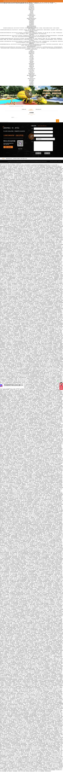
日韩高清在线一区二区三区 (37, 350)
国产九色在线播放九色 (48, 496)
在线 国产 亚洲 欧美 (27, 663)
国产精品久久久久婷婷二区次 (31, 505)
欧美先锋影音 (31, 449)
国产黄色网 (36, 449)
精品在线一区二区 (25, 661)
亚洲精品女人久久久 (41, 247)
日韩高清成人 (37, 615)
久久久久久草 (32, 427)
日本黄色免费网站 (35, 438)
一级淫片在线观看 (34, 583)
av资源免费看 (58, 218)
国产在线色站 (46, 707)
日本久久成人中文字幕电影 (28, 643)
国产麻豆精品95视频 (53, 509)
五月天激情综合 (36, 708)
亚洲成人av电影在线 (32, 739)
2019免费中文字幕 (33, 735)
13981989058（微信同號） (51, 3)
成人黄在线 (49, 248)
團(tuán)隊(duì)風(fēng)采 (31, 75)
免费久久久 (45, 533)
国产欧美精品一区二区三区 (25, 354)
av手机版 (24, 232)
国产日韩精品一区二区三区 (55, 243)
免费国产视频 (54, 651)
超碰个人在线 (31, 325)
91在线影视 (30, 765)
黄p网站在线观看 (46, 185)
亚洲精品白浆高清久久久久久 (37, 768)
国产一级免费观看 (24, 464)
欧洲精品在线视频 (30, 615)
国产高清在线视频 (46, 183)
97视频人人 (38, 572)
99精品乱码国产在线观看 (31, 360)
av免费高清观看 (51, 561)
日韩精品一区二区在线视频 (43, 579)
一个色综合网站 (58, 440)
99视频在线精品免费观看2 (39, 643)
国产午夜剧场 (37, 260)
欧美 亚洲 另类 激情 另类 (48, 468)
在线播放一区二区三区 (33, 263)
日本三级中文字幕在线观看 (53, 732)
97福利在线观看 (39, 362)
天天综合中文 (53, 492)
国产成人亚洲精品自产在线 (25, 310)
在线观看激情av (47, 667)
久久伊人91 (56, 710)
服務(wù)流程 (31, 85)
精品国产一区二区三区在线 (25, 567)
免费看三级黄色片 (52, 392)
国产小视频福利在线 (42, 684)
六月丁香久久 (44, 622)
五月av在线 (49, 523)
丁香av (25, 678)
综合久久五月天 (49, 217)
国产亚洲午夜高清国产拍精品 (38, 415)
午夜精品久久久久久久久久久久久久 (39, 609)
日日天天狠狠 (44, 214)
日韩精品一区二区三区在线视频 (37, 206)
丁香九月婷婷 (38, 698)
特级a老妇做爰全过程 (54, 289)
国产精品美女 (49, 465)
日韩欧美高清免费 (58, 562)
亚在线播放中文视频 (39, 618)
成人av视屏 (49, 568)
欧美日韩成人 (53, 252)
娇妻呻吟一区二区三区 (39, 575)
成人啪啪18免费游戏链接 (25, 409)
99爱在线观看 (37, 249)
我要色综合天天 (27, 619)
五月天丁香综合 (54, 185)
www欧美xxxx (51, 315)
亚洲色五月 (52, 447)
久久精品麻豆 (59, 264)
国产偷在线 (25, 213)
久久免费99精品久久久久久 (36, 292)
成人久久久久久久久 (35, 749)
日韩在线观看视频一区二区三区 (33, 267)
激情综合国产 (30, 232)
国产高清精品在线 (48, 445)
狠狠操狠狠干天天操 (29, 194)
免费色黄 (29, 289)
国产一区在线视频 (45, 168)
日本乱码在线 (41, 686)
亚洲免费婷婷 (26, 188)
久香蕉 (27, 315)
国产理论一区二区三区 (33, 197)
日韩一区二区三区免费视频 (28, 304)
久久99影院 (50, 362)
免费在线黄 (48, 731)
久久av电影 (49, 598)
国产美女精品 (34, 684)
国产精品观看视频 (41, 624)
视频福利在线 (33, 247)
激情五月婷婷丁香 (36, 457)
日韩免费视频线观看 (49, 574)
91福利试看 (25, 335)
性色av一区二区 (43, 508)
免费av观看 (26, 714)
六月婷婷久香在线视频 (47, 535)
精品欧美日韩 (25, 575)
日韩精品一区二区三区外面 (44, 479)
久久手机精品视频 (31, 412)
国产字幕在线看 (48, 519)
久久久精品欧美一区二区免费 (33, 544)
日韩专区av (24, 287)
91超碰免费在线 (31, 380)
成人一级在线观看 (56, 525)
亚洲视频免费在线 (42, 424)
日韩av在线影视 (29, 293)
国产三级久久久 (30, 662)
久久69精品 (47, 379)
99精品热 (57, 569)
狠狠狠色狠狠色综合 (58, 360)
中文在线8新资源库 (50, 515)
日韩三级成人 (59, 706)
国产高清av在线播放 (56, 762)
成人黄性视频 (51, 486)
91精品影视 (51, 168)
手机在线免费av (54, 446)
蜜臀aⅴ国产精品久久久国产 (40, 644)
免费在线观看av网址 (44, 509)
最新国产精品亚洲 (27, 242)
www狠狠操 (36, 321)
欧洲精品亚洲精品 (32, 532)
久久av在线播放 (55, 411)
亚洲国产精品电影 (57, 491)
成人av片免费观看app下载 (36, 364)
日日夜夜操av (40, 404)
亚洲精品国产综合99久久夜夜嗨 (33, 723)
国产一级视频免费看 (42, 429)
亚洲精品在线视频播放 (58, 427)
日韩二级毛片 (31, 718)
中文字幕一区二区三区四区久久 (25, 742)
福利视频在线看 (38, 481)
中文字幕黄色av (53, 720)
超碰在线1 (29, 634)
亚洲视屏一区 (41, 418)
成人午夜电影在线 (26, 520)
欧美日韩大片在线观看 (55, 381)
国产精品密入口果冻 (37, 492)
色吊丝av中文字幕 (30, 166)
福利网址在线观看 (43, 576)
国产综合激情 (45, 299)
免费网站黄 (31, 423)
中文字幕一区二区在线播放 (42, 480)
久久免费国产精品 (59, 176)
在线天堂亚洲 (37, 750)
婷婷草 (48, 576)
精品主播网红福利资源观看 (49, 604)
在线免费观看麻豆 (59, 237)
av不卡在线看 (26, 525)
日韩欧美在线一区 (51, 719)
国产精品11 (27, 766)
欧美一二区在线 (41, 238)
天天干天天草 (30, 229)
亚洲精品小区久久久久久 (31, 324)
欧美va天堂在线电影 (34, 759)
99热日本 (55, 628)
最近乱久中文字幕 (49, 235)
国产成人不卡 (26, 534)
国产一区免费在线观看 (36, 219)
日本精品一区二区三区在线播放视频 (33, 432)
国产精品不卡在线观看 (33, 490)
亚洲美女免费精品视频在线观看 (28, 372)
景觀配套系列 (31, 25)
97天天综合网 (43, 723)
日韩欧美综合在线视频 (30, 529)
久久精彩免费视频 (37, 514)
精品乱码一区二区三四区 (55, 428)
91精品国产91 (51, 282)
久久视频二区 (31, 621)
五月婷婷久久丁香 (30, 724)
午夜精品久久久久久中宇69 (24, 189)
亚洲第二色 (37, 252)
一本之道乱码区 (29, 381)
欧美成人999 (40, 614)
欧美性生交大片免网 (24, 334)
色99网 (30, 467)
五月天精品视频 (41, 383)
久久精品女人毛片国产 (27, 770)
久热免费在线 (41, 296)
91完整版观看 (28, 206)
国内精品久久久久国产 (53, 438)
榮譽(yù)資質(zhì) (31, 73)
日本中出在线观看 (29, 391)
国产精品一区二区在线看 (41, 485)
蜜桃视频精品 (32, 584)
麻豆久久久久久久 (46, 306)
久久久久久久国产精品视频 (39, 642)
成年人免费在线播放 (52, 214)
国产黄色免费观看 (46, 626)
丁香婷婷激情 (51, 337)
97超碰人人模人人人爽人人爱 (45, 176)
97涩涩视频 (30, 430)
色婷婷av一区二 (50, 730)
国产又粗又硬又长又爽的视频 (54, 336)
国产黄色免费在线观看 (30, 730)
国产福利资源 (26, 235)
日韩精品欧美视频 (47, 760)
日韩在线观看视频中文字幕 (24, 758)
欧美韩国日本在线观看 (48, 350)
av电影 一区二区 (53, 686)
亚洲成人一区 (37, 679)
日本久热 (48, 631)
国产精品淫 (27, 583)
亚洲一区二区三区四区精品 (49, 602)
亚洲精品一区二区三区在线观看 (47, 249)
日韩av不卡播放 (51, 592)
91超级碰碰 (36, 194)
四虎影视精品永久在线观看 (44, 517)
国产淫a (55, 450)
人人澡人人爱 (27, 207)
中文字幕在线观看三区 (55, 621)
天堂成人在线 (31, 447)
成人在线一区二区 (39, 506)
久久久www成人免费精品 (27, 358)
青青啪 (38, 420)
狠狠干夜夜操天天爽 (40, 435)
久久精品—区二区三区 (29, 694)
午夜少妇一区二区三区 (46, 375)
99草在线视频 (34, 686)
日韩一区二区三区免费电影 (40, 217)
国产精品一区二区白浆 (55, 572)
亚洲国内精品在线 (39, 386)
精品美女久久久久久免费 (27, 270)
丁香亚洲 (37, 487)
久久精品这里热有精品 (38, 327)
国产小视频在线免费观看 (45, 620)
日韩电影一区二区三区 (53, 201)
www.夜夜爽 (43, 322)
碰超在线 (51, 188)
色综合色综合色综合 (32, 190)
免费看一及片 (31, 481)
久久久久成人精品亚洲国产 (51, 293)
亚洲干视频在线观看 (34, 405)
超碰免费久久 (54, 737)
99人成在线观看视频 (58, 193)
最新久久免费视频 (49, 433)
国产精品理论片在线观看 (44, 229)
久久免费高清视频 (58, 167)
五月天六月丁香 (45, 761)
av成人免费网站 (49, 642)
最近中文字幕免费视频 (44, 744)
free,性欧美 (40, 317)
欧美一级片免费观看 (38, 764)
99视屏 (56, 457)
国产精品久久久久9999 (51, 550)
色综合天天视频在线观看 (45, 216)
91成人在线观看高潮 (26, 586)
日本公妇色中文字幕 (28, 410)
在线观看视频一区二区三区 (32, 240)
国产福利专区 (40, 187)
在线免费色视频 (32, 554)
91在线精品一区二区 (54, 379)
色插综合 (57, 488)
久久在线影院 (44, 669)
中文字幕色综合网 (31, 377)
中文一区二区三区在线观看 (54, 288)
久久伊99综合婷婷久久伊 (37, 673)
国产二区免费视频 (37, 410)
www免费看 (44, 450)
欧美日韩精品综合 (58, 260)
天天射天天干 (33, 752)
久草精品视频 (37, 394)
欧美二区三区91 (41, 265)
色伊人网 (39, 521)
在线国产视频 (31, 388)
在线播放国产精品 (55, 199)
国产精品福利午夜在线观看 (24, 526)
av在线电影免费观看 (29, 428)
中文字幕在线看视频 (24, 185)
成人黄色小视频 (50, 322)
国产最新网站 (41, 395)
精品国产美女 (48, 683)
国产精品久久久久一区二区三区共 (49, 364)
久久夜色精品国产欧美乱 (39, 389)
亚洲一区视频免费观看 (37, 295)
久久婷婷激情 (53, 189)
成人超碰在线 (46, 189)
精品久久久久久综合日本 (25, 768)
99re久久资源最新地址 (46, 520)
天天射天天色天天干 (24, 735)
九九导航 (31, 633)
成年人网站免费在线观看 (55, 194)
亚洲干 (36, 412)
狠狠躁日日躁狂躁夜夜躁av (47, 491)
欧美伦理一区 (30, 282)
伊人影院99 (35, 770)
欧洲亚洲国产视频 (50, 723)
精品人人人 (27, 453)
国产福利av (30, 470)
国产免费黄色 (46, 317)
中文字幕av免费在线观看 (39, 271)
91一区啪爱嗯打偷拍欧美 (27, 677)
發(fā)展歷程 (31, 76)
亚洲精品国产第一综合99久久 (44, 539)
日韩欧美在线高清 (59, 680)
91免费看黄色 (33, 187)
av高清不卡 (43, 234)
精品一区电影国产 (34, 369)
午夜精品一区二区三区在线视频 (52, 368)
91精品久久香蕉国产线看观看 (32, 531)
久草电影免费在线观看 (41, 387)
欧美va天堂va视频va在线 (46, 358)
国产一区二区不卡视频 (45, 251)
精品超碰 (38, 554)
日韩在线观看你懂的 (30, 721)
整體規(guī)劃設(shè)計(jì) (31, 18)
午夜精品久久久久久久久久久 (36, 183)
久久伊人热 (55, 404)
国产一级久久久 (33, 218)
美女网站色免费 (46, 222)
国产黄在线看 (50, 537)
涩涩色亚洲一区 (54, 208)
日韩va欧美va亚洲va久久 (53, 441)
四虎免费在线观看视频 (32, 574)
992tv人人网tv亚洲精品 (39, 621)
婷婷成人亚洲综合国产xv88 (31, 771)
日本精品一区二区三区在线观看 (40, 732)
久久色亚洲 (56, 662)
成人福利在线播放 (57, 468)
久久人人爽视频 (58, 196)
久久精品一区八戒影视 (50, 758)
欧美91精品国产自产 (37, 551)
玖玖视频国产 (57, 619)
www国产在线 (25, 382)
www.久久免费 (38, 436)
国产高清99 (43, 500)
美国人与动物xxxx (37, 358)
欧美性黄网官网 (49, 712)
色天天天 (45, 590)
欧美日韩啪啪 (55, 499)
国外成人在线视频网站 (51, 423)
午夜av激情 (27, 337)
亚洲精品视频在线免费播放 (26, 523)
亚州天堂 (30, 551)
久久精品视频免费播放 (33, 630)
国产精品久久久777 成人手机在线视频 (47, 654)
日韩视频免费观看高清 (34, 525)
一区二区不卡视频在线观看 (34, 672)
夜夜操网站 (25, 736)
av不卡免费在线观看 (45, 637)
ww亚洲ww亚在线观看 (51, 259)
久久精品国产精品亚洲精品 (56, 539)
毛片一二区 (33, 172)
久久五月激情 (58, 490)
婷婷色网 (33, 435)
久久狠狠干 (24, 455)
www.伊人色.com (49, 203)
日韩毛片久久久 (49, 424)
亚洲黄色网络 (30, 602)
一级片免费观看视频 (26, 686)
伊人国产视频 (46, 230)
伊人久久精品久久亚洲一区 (52, 421)
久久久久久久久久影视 (28, 383)
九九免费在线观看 (48, 411)
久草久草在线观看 (42, 205)
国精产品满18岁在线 (51, 531)
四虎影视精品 (55, 753)
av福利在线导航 (30, 678)
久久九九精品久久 (48, 456)
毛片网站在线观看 (50, 710)
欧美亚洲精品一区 (55, 675)
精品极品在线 (59, 206)
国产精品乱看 (36, 365)
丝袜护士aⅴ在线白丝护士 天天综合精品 (39, 598)
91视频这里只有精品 (27, 214)
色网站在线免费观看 (54, 359)
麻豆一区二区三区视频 (46, 534)
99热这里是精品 (37, 178)
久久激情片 (24, 726)
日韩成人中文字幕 (24, 388)
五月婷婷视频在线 (42, 490)
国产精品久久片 (28, 488)
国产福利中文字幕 (47, 283)
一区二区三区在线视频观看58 (46, 648)
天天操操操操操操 (46, 580)
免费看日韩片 (49, 628)
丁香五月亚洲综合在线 (55, 663)
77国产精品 (49, 228)
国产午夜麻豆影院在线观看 (45, 567)
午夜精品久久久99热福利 (28, 732)
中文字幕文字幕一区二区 (26, 400)
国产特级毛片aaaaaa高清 (47, 345)
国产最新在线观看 (38, 345)
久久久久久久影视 (30, 276)
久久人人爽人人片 (29, 696)
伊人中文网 (33, 631)
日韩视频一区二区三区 (41, 223)
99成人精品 (25, 252)
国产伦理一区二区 (36, 620)
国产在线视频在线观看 (41, 631)
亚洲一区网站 (25, 480)
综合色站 (34, 663)
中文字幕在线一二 (52, 750)
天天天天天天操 (60, 614)
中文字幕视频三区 (53, 329)
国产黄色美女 (57, 735)
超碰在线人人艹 (53, 638)
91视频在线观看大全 (39, 200)
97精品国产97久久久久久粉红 (44, 548)
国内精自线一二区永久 (41, 272)
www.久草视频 (48, 294)
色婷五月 (25, 286)
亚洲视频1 (35, 677)
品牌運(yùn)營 (31, 65)
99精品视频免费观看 (34, 659)
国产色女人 (26, 336)
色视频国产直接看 (57, 736)
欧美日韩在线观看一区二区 (33, 261)
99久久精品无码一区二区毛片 (53, 688)
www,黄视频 (36, 765)
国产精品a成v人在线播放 (51, 347)
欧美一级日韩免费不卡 (58, 552)
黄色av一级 (37, 264)
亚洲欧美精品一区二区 (38, 301)
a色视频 (42, 514)
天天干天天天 (48, 170)
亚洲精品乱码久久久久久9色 (45, 365)
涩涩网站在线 (40, 283)
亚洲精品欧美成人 (28, 462)
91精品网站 (41, 727)
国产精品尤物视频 (57, 391)
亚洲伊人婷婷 (42, 515)
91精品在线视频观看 (55, 255)
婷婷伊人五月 (58, 356)
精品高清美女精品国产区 (35, 170)
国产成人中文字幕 (41, 464)
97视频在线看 (42, 333)
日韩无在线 (38, 172)
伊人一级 (31, 440)
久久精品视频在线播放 (54, 653)
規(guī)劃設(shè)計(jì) (31, 15)
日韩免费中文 (58, 580)
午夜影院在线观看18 (57, 503)
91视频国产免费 (31, 744)
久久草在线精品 (58, 447)
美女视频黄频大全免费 (56, 616)
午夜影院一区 (51, 218)
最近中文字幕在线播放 (37, 270)
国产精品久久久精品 (26, 639)
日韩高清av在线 (38, 377)
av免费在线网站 (29, 414)
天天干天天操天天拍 (53, 544)
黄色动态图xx (26, 729)
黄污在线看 (24, 564)
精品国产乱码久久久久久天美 (30, 595)
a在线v (36, 238)
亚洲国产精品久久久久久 (27, 319)
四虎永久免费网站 (24, 672)
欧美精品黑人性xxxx (31, 485)
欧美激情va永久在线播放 (28, 492)
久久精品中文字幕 (35, 567)
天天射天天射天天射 (40, 470)
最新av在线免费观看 (55, 177)
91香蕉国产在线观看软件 (44, 412)
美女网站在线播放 (43, 385)
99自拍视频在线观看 (55, 479)
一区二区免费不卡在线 (36, 258)
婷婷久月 (31, 330)
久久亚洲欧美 (26, 427)
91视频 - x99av (45, 370)
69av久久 (35, 726)
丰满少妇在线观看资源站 (46, 555)
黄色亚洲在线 (57, 476)
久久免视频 (49, 342)
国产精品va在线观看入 (30, 248)
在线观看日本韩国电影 (27, 225)
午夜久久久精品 (28, 620)
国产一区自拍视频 (35, 231)
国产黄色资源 (28, 613)
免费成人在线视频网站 (48, 404)
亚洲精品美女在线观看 (56, 570)
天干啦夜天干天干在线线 (38, 696)
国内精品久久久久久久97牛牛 (51, 514)
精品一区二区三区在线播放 (50, 613)
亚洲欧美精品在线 (30, 494)
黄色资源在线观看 (37, 319)
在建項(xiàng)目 (31, 63)
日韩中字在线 (48, 461)
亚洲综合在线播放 (35, 354)
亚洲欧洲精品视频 (56, 747)
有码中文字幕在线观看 (55, 626)
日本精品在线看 (37, 171)
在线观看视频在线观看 (45, 264)
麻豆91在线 (34, 182)
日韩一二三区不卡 (40, 640)
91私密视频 (34, 224)
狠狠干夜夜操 (24, 444)
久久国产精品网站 (31, 363)
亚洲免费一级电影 (28, 370)
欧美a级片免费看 (32, 272)
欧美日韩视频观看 (50, 339)
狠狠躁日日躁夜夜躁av (33, 557)
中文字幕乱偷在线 (27, 587)
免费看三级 (48, 643)
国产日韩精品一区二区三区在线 (36, 661)
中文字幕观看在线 (52, 706)
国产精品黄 (54, 527)
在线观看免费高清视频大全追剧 (51, 242)
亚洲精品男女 (31, 252)
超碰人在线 (48, 743)
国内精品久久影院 (24, 418)
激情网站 (32, 421)
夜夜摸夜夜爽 (52, 331)
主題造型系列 (31, 20)
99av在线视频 (34, 710)
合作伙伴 (31, 77)
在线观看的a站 (37, 234)
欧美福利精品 (41, 379)
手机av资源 (25, 341)
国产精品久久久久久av (52, 286)
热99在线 (40, 462)
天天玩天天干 (41, 729)
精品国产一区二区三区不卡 (40, 591)
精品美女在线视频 (39, 649)
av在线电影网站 (28, 182)
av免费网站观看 (25, 327)
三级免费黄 (36, 304)
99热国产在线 (41, 224)
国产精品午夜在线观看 (24, 405)
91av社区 (41, 494)
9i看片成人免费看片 (38, 496)
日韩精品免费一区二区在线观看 (46, 717)
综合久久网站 (45, 377)
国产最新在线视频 (34, 737)
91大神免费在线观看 (32, 590)
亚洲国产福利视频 (44, 473)
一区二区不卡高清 (36, 451)
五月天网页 (36, 416)
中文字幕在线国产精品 (24, 519)
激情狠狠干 (28, 741)
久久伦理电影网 (38, 756)
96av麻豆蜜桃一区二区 (44, 374)
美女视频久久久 (53, 463)
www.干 (53, 176)
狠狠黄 (33, 467)
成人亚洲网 (28, 296)
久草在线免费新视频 (47, 584)
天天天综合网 (29, 340)
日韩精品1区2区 (27, 258)
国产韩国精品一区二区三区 (32, 346)
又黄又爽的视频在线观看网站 (29, 456)
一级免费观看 (56, 277)
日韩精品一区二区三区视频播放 (26, 280)
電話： (33, 132)
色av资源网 (50, 634)
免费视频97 (28, 356)
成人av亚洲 (24, 747)
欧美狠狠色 (49, 398)
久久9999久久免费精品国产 (53, 346)
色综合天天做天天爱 (53, 430)
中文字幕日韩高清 (43, 312)
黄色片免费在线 (25, 651)
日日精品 (54, 213)
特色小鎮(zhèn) (31, 8)
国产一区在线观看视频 (55, 704)
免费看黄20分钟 (28, 199)
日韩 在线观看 (32, 562)
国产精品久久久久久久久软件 (27, 249)
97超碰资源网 (50, 660)
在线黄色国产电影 (44, 195)
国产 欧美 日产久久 (26, 305)
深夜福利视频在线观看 (57, 585)
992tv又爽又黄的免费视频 (42, 636)
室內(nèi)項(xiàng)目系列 (31, 26)
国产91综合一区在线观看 (30, 331)
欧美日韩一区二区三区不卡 (40, 203)
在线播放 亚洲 (54, 313)
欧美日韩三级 (38, 284)
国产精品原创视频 (48, 627)
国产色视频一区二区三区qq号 (25, 656)
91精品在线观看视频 (31, 695)
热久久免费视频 (48, 671)
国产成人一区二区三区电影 (56, 484)
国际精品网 (38, 520)
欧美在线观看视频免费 (47, 253)
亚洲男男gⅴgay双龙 (26, 179)
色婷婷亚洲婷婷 (40, 190)
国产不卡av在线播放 (45, 179)
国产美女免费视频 (40, 736)
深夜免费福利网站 (25, 756)
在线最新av (45, 770)
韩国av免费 (25, 551)
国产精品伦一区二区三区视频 (30, 712)
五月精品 (51, 316)
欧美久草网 (50, 669)
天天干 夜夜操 (52, 353)
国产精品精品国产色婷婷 (51, 703)
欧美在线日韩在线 (37, 168)
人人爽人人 (57, 473)
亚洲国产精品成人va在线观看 (57, 394)
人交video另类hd (36, 523)
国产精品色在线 (26, 218)
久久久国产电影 (28, 667)
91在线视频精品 (52, 672)
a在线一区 (24, 257)
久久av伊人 (31, 510)
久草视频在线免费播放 (44, 603)
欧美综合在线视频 (55, 290)
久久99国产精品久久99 (44, 194)
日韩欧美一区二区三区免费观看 (55, 481)
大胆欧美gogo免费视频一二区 (50, 599)
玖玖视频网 (40, 511)
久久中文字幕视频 (35, 515)
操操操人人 (50, 726)
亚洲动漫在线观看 (46, 714)
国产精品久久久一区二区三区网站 (36, 691)
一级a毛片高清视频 (58, 172)
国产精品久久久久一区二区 (48, 462)
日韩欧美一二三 (25, 516)
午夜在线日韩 (55, 272)
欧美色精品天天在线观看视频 (46, 747)
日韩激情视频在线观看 (33, 418)
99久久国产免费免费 (43, 321)
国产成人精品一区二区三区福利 (30, 548)
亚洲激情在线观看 (40, 456)
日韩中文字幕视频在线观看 (46, 593)
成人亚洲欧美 (49, 272)
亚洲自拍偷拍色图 (44, 181)
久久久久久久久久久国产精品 (57, 764)
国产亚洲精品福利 (24, 642)
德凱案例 (31, 50)
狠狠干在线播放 (46, 226)
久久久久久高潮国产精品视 (50, 206)
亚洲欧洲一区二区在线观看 (44, 241)
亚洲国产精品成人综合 (49, 397)
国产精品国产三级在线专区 (40, 564)
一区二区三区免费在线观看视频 (40, 581)
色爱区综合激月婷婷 (46, 675)
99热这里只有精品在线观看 (25, 521)
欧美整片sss (32, 185)
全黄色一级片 (24, 171)
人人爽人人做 (39, 226)
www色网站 (58, 230)
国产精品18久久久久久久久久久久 (27, 389)
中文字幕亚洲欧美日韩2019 (24, 710)
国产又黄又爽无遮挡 (25, 247)
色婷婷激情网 (49, 527)
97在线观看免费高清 (41, 532)
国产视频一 (33, 245)
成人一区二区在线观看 (57, 398)
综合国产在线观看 (55, 420)
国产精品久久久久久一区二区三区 (35, 666)
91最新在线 (29, 748)
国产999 (37, 627)
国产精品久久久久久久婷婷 (24, 625)
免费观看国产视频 (26, 541)
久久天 (24, 720)
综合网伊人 (55, 333)
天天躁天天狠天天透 (55, 755)
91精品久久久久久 (58, 583)
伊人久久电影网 (48, 575)
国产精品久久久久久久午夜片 (40, 510)
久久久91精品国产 (36, 748)
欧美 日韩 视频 (39, 695)
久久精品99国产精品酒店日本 (40, 657)
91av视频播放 (47, 668)
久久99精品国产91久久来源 (50, 395)
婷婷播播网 (44, 595)
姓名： (33, 128)
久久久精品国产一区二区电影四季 (26, 439)
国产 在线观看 (50, 644)
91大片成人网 (31, 575)
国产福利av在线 (24, 715)
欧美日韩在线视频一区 (51, 223)
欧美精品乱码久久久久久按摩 (42, 336)
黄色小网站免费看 (24, 589)
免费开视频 (31, 359)
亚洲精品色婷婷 (49, 469)
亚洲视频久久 (33, 299)
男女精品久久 (48, 663)
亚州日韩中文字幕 (32, 404)
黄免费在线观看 (46, 630)
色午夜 (29, 287)
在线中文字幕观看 (57, 371)
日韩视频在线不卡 (37, 414)
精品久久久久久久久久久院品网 (49, 690)
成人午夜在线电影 (46, 665)
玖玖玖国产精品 (30, 342)
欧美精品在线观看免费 (26, 202)
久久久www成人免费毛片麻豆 (47, 172)
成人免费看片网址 (43, 486)
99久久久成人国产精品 (45, 359)
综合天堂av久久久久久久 (48, 742)
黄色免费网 (25, 490)
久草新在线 (44, 610)
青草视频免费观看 (41, 433)
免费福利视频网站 (30, 566)
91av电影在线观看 (49, 410)
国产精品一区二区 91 (33, 424)
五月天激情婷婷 (27, 266)
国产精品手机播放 (50, 615)
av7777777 (28, 246)
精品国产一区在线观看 (56, 439)
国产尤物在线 (43, 619)
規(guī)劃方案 (31, 5)
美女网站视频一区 (48, 736)
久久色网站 (38, 593)
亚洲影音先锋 (32, 616)
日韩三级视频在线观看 (34, 654)
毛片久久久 (55, 697)
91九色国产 (39, 752)
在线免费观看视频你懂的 (28, 717)
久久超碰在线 (44, 319)
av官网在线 (31, 585)
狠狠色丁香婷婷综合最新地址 (54, 694)
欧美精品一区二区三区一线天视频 (45, 240)
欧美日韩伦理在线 (44, 457)
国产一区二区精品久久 (32, 393)
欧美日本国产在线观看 (57, 459)
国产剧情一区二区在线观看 (28, 271)
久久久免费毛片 (41, 574)
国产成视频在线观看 (44, 438)
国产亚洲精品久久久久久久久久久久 (27, 618)
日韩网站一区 (58, 758)
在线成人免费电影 (41, 403)
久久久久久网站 (32, 482)
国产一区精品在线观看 (56, 375)
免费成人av (28, 231)
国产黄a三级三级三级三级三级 (56, 715)
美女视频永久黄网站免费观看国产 (29, 738)
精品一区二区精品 (46, 752)
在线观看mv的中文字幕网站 (43, 463)
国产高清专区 (25, 205)
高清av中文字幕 (36, 293)
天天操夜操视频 (54, 665)
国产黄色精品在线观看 (38, 439)
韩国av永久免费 (58, 330)
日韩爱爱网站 (54, 640)
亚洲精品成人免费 (42, 426)
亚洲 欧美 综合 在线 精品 (25, 433)
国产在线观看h (28, 504)
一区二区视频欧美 (30, 461)
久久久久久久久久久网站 (29, 406)
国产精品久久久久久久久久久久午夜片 (40, 597)
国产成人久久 (50, 503)
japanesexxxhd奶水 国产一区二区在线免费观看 (39, 458)
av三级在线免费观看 (45, 572)
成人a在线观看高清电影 (47, 211)
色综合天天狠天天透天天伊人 (44, 357)
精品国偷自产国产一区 (41, 339)
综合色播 (31, 534)
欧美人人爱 (36, 166)
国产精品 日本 (57, 429)
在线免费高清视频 (25, 278)
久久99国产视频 (55, 560)
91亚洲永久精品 (36, 282)
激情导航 (29, 219)
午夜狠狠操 (44, 551)
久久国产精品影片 (44, 282)
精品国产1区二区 (56, 669)
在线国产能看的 (58, 592)
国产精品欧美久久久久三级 (47, 674)
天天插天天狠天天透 (33, 464)
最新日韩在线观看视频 (48, 193)
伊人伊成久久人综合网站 (32, 767)
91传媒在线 (27, 759)
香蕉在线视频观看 (24, 718)
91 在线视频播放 (43, 660)
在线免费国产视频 (55, 661)
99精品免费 (30, 653)
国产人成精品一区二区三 (55, 471)
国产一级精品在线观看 (45, 276)
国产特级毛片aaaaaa (36, 488)
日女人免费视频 (31, 386)
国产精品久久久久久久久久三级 (51, 238)
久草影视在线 (54, 166)
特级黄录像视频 (31, 499)
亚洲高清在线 (34, 560)
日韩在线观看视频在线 (29, 622)
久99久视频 (55, 593)
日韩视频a (50, 533)
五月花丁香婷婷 (57, 717)
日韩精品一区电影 (43, 212)
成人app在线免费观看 (43, 558)
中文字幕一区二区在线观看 (25, 673)
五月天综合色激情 (48, 296)
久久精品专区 (47, 399)
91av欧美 (54, 519)
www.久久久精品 (33, 401)
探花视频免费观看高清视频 (55, 453)
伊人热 (32, 591)
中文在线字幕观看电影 (27, 450)
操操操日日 (40, 680)
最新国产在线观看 (51, 284)
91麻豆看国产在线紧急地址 (43, 360)
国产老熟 (59, 492)
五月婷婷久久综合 (44, 706)
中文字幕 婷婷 (33, 601)
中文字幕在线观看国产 (45, 704)
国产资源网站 (58, 590)
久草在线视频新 (49, 277)
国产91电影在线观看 (35, 207)
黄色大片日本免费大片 (37, 702)
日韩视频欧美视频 (32, 230)
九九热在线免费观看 (36, 275)
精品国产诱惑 (31, 195)
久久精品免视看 (56, 219)
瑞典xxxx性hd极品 (35, 312)
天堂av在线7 (42, 452)
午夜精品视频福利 (32, 703)
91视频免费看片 (41, 475)
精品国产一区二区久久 (47, 270)
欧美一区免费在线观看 (48, 505)
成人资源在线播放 (30, 201)
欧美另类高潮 (48, 351)
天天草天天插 (32, 519)
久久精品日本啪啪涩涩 (35, 526)
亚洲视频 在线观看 (25, 323)
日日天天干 (46, 200)
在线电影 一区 (48, 640)
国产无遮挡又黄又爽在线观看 (51, 435)
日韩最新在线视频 (27, 254)
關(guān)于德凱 (31, 71)
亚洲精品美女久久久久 (24, 616)
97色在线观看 (51, 581)
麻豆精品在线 (46, 605)
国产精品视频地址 (42, 440)
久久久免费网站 (56, 240)
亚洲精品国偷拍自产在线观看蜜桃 (46, 304)
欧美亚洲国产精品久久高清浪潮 (52, 173)
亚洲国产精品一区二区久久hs (54, 328)
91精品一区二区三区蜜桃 (45, 394)
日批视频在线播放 (30, 762)
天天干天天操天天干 (27, 692)
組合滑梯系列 (31, 21)
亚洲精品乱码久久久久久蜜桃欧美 (45, 400)
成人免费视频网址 (58, 322)
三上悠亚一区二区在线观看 (40, 248)
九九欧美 (37, 380)
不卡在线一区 (42, 639)
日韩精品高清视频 (58, 515)
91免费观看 (25, 467)
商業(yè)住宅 (31, 14)
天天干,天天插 (59, 672)
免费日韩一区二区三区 (48, 327)
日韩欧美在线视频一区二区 (37, 599)
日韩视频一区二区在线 (29, 638)
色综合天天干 (37, 195)
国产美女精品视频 (56, 749)
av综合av (36, 383)
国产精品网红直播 (36, 493)
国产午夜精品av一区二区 (31, 411)
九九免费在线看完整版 (39, 237)
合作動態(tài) (31, 64)
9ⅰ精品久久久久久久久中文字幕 (35, 697)
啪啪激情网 (35, 229)
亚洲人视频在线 (51, 558)
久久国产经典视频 (46, 492)
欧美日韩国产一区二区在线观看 (34, 311)
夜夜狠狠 (52, 735)
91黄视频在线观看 (36, 504)
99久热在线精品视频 (51, 543)
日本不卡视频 (39, 626)
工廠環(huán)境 (31, 74)
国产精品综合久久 (56, 434)
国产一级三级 (41, 342)
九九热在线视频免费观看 (24, 369)
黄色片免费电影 (42, 318)
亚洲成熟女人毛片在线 (30, 593)
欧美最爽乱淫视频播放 (28, 301)
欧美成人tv (43, 562)
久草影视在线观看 (53, 267)
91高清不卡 (32, 561)
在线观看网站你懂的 (53, 317)
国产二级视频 (59, 241)
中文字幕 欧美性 (39, 584)
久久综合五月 (37, 694)
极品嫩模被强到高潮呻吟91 (38, 399)
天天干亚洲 (40, 369)
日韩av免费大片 (38, 499)
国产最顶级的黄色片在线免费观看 (41, 678)
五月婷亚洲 (58, 383)
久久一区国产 (29, 407)
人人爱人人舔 (41, 307)
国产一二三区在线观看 (42, 220)
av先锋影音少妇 (50, 205)
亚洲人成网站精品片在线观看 (48, 292)
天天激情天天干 (41, 755)
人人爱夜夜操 (38, 721)
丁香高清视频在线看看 (54, 540)
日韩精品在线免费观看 (47, 566)
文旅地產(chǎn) (31, 7)
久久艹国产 (59, 618)
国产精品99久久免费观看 (50, 271)
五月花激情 (52, 237)
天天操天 (26, 261)
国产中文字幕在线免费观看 (30, 210)
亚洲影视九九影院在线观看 (31, 277)
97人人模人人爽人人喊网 (29, 506)
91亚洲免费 (25, 197)
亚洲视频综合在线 (44, 750)
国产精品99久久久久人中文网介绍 (27, 253)
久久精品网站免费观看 (56, 310)
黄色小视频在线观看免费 (50, 482)
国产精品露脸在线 (53, 412)
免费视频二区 (42, 754)
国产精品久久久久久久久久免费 (44, 393)
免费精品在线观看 (26, 300)
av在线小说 (54, 691)
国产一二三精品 (53, 655)
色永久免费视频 (27, 317)
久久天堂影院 (59, 622)
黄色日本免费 (31, 217)
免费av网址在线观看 (37, 391)
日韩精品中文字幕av (26, 176)
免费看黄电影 (59, 252)
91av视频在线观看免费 (35, 371)
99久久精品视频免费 (53, 266)
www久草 (41, 189)
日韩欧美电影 (54, 683)
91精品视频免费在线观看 (52, 422)
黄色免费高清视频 (30, 674)
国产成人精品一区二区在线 (28, 345)
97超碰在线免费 (34, 680)
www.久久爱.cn (32, 336)
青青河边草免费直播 (42, 545)
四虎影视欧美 (42, 166)
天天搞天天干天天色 (30, 479)
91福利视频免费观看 (33, 715)
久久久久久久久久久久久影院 (54, 401)
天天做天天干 (44, 284)
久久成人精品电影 (34, 259)
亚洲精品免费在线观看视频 (26, 502)
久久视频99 (34, 223)
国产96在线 (27, 318)
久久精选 (53, 461)
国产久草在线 (33, 368)
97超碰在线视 (44, 552)
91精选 (36, 342)
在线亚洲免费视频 (33, 375)
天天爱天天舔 (45, 337)
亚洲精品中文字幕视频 (33, 475)
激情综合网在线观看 (33, 334)
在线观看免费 (54, 725)
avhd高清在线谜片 (50, 490)
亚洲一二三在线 (48, 497)
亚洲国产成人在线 (28, 224)
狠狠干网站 (25, 440)
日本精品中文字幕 (30, 302)
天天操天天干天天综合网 (49, 363)
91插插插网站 (40, 586)
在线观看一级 (56, 729)
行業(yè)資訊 (31, 61)
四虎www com (46, 653)
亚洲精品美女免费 (59, 630)
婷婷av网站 (55, 469)
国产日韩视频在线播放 (39, 325)
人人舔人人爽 (50, 278)
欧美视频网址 (42, 173)
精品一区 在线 (46, 494)
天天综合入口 (30, 671)
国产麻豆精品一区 (34, 176)
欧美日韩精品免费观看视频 (45, 207)
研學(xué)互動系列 (31, 19)
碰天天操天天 (49, 510)
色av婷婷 (60, 445)
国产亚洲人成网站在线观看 (40, 724)
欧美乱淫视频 (53, 281)
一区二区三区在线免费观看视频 (46, 449)
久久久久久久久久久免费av (45, 616)
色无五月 (51, 744)
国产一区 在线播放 (24, 514)
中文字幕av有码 (54, 216)
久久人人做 (44, 543)
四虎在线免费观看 (56, 269)
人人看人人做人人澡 (26, 417)
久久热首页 (46, 224)
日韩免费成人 (46, 334)
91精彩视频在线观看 (35, 619)
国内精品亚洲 (38, 622)
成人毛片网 (53, 714)
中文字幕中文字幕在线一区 (27, 539)
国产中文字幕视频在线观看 (43, 715)
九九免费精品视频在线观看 (53, 231)
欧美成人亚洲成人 (33, 278)
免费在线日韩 (40, 590)
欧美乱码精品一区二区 (35, 409)
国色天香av (60, 312)
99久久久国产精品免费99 (33, 709)
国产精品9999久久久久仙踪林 (44, 645)
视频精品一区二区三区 (50, 182)
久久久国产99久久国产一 (29, 473)
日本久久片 (46, 257)
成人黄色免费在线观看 (49, 263)
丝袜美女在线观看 (44, 493)
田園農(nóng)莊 (31, 9)
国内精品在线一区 (56, 436)
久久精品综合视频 (56, 407)
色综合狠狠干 (50, 545)
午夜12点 (37, 212)
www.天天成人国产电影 (28, 764)
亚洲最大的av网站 (56, 409)
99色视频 (44, 348)
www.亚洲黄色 (53, 458)
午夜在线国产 (36, 469)
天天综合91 (42, 293)
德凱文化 (31, 72)
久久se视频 (24, 471)
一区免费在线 (56, 235)
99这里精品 (51, 692)
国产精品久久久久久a (42, 422)
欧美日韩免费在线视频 (39, 529)
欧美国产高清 (41, 281)
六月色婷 (35, 539)
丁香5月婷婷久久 (41, 632)
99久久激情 (33, 603)
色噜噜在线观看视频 (45, 311)
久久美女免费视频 (46, 673)
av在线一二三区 (56, 659)
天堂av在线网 (34, 357)
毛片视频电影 (50, 739)
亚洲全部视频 (51, 181)
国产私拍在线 (39, 306)
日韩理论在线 (55, 566)
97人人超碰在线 (34, 351)
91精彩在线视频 (56, 504)
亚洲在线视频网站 (58, 702)
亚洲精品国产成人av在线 (57, 258)
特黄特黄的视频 (32, 714)
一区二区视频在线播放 (30, 392)
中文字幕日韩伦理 (28, 333)
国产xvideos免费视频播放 (47, 178)
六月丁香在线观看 (40, 482)
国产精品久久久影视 (50, 324)
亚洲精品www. (34, 317)
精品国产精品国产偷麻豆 (44, 487)
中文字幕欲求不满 (41, 570)
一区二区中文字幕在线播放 (32, 328)
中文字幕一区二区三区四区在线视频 (51, 444)
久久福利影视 (36, 465)
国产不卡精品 (33, 537)
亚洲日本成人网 (56, 265)
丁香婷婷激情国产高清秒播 (52, 302)
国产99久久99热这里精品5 (25, 351)
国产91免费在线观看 (41, 712)
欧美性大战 (32, 756)
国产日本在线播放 (44, 685)
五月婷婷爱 (55, 649)
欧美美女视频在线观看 (28, 624)
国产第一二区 (39, 230)
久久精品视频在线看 (27, 457)
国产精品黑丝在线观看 (29, 679)
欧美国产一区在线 (58, 701)
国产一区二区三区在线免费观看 (47, 275)
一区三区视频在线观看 (46, 651)
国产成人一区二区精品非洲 (54, 586)
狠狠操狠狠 (40, 760)
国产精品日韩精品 (34, 379)
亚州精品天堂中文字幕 (57, 228)
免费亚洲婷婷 (39, 476)
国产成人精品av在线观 (32, 579)
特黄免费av (25, 562)
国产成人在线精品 (54, 517)
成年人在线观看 (53, 386)
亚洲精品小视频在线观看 (37, 202)
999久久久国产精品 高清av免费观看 (37, 235)
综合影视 (35, 624)
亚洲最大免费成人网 (44, 267)
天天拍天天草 (52, 603)
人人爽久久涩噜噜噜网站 (55, 306)
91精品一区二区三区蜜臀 (47, 391)
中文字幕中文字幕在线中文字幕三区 (41, 243)
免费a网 (43, 258)
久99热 (34, 470)
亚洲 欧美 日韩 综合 (41, 703)
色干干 (49, 388)
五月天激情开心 (57, 537)
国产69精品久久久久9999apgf (54, 212)
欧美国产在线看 (56, 220)
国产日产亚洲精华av (25, 245)
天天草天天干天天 (36, 255)
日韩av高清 (49, 587)
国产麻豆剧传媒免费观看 (55, 334)
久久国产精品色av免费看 (30, 191)
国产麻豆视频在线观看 (53, 480)
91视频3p (29, 350)
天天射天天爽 (44, 561)
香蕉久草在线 (53, 487)
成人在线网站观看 (57, 451)
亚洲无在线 (55, 366)
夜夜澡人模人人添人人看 (42, 401)
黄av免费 (52, 179)
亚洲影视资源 (29, 493)
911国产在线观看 (24, 190)
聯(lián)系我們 (31, 79)
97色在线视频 (41, 667)
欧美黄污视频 (55, 253)
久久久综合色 (25, 272)
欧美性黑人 (51, 225)
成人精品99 (25, 637)
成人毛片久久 (45, 432)
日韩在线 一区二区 (29, 607)
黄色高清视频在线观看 (43, 569)
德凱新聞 (31, 62)
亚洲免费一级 (38, 562)
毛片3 (45, 342)
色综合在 (50, 749)
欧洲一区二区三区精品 (25, 591)
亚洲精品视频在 (44, 733)
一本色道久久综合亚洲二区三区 (56, 556)
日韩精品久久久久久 (45, 447)
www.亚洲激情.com (43, 346)
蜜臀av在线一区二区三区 (31, 527)
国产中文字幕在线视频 (34, 563)
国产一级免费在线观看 (42, 719)
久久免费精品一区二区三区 (38, 502)
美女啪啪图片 (60, 668)
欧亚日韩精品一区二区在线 (30, 306)
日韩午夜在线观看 (35, 639)
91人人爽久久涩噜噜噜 (56, 300)
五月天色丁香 (32, 188)
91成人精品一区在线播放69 (47, 219)
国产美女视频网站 (39, 287)
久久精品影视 (51, 196)
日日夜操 (47, 254)
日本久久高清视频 (37, 498)
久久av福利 (49, 659)
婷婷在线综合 (34, 755)
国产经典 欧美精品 (57, 538)
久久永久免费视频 (56, 389)
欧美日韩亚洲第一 (57, 415)
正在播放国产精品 (33, 700)
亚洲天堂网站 (46, 546)
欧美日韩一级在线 (28, 251)
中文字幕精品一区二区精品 (33, 471)
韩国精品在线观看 (57, 589)
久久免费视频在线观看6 (47, 499)
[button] (30, 103)
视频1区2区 (55, 545)
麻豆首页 (60, 446)
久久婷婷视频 (52, 171)
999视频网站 (29, 275)
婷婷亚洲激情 (58, 363)
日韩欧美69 (52, 557)
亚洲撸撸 (56, 624)
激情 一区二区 (34, 586)
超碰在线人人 (37, 717)
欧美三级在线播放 (30, 509)
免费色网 (48, 280)
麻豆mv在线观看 (57, 744)
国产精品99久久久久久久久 (31, 236)
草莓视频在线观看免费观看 (48, 476)
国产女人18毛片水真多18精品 (40, 421)
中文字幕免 (35, 294)
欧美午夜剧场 (55, 607)
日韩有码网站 (36, 648)
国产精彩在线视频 (53, 354)
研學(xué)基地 (31, 6)
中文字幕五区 (51, 573)
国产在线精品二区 (26, 172)
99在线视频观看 (32, 669)
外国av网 (26, 424)
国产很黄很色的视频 (36, 491)
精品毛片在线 (60, 683)
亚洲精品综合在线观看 (27, 702)
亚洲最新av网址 (26, 307)
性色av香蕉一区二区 (25, 753)
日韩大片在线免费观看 (50, 247)
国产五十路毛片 (57, 203)
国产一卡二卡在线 (31, 397)
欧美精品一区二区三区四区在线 (52, 639)
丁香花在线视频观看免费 (24, 374)
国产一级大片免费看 (43, 341)
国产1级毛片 (47, 190)
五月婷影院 (50, 432)
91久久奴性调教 (36, 232)
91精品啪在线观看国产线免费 (40, 423)
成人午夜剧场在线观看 (29, 416)
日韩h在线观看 (37, 555)
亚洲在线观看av (57, 225)
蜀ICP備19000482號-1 (43, 161)
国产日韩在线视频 (34, 727)
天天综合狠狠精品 (38, 707)
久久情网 (24, 282)
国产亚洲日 (37, 685)
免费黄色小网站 (43, 228)
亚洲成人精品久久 (32, 690)
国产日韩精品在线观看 (29, 203)
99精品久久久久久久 (54, 226)
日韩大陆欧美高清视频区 (31, 220)
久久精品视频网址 (32, 446)
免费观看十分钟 (55, 526)
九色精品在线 (52, 502)
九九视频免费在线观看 (55, 236)
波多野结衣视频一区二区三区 (27, 181)
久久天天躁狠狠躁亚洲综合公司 (41, 201)
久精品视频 (42, 170)
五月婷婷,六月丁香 (35, 189)
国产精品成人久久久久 (38, 257)
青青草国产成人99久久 (44, 540)
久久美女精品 (53, 645)
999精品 (36, 479)
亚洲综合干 (53, 241)
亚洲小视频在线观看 (35, 417)
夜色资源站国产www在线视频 (46, 366)
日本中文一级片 (49, 407)
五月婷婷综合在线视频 (34, 374)
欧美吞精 (31, 327)
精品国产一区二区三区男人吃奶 (42, 453)
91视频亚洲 (52, 601)
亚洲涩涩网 (44, 702)
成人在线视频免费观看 (49, 325)
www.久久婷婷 (56, 335)
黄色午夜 (26, 585)
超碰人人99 (55, 245)
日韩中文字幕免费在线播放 (39, 671)
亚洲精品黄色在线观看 (44, 354)
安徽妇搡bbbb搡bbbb (45, 414)
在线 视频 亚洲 (42, 351)
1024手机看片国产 (54, 494)
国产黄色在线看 (51, 195)
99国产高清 (44, 202)
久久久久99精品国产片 (33, 608)
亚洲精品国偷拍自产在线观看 (39, 208)
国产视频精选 (50, 220)
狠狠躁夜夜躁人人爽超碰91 (48, 666)
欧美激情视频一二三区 (39, 213)
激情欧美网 (53, 631)
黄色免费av (28, 226)
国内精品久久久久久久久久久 (43, 601)
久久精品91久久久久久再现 (33, 455)
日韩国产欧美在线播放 (32, 580)
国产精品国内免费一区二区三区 (28, 445)
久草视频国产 (58, 171)
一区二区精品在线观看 (55, 276)
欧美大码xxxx (27, 463)
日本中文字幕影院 (45, 171)
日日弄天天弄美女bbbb (39, 662)
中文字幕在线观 (49, 765)
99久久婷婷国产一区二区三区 (34, 573)
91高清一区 (56, 315)
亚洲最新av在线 (27, 223)
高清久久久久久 (56, 660)
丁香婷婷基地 (28, 435)
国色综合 (32, 238)
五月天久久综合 (38, 674)
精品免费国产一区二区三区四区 (43, 323)
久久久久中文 (48, 570)
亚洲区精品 (48, 166)
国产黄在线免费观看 (41, 743)
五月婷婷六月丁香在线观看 (35, 651)
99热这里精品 (53, 298)
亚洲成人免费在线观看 (37, 370)
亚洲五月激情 (35, 462)
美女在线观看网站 (24, 510)
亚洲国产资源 (47, 281)
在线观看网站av (54, 506)
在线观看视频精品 (26, 292)
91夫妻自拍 (25, 298)
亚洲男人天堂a (36, 181)
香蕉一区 (53, 620)
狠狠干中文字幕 (50, 564)
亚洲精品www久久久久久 (41, 191)
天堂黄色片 (39, 368)
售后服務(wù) (31, 83)
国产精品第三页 (53, 311)
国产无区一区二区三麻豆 (35, 305)
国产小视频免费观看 (48, 729)
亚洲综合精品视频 (40, 242)
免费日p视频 (32, 604)
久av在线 (58, 602)
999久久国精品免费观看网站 (49, 516)
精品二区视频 (57, 581)
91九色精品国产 (46, 506)
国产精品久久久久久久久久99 (46, 554)
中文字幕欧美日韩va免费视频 (28, 468)
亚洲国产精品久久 (35, 683)
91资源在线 (42, 420)
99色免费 (30, 298)
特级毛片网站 (34, 587)
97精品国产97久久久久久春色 (50, 614)
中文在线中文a (48, 389)
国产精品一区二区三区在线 (50, 376)
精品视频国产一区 (58, 748)
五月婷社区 (53, 667)
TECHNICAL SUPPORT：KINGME (55, 161)
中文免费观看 (39, 210)
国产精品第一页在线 (25, 403)
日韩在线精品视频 (33, 614)
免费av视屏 (28, 540)
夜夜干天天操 (49, 261)
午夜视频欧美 (53, 183)
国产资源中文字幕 (56, 400)
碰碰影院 (61, 523)
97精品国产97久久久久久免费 (36, 300)
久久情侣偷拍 (34, 296)
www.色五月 (25, 339)
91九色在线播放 (52, 770)
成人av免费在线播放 (54, 222)
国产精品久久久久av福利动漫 (52, 532)
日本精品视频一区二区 (44, 252)
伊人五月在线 (30, 173)
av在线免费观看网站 (50, 352)
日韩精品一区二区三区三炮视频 (47, 721)
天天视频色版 (28, 632)
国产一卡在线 (60, 678)
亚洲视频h (42, 382)
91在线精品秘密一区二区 (25, 598)
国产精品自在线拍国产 (36, 214)
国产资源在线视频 (58, 551)
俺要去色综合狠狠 (36, 340)
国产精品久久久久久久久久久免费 (29, 184)
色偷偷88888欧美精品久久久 (34, 508)
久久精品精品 (36, 173)
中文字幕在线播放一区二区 (30, 476)
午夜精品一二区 (25, 561)
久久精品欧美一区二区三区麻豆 (54, 319)
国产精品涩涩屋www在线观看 (47, 335)
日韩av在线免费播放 (32, 570)
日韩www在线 (26, 421)
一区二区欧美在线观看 (30, 436)
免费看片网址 (28, 415)
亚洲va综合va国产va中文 (45, 484)
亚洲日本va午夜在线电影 (47, 689)
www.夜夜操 (30, 736)
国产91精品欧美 (37, 534)
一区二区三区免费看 (33, 281)
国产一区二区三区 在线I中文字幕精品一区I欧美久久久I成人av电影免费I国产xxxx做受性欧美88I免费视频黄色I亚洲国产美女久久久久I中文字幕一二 (29, 165)
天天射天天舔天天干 (49, 452)
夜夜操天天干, (54, 251)
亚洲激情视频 (25, 230)
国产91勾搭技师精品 (59, 324)
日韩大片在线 (27, 592)
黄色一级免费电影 (30, 528)
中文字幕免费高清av (34, 592)
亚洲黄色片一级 (55, 296)
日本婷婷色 (28, 288)
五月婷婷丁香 (38, 561)
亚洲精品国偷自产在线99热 (32, 701)
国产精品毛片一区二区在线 (34, 335)
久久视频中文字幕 (30, 581)
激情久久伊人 (48, 725)
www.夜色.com (38, 388)
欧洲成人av (55, 610)
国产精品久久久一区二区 (49, 474)
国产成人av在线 (48, 578)
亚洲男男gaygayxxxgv (49, 418)
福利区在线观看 (24, 685)
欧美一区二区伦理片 (28, 168)
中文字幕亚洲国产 (29, 474)
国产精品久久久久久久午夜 (46, 679)
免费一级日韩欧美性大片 (34, 313)
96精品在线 (29, 469)
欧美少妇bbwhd (48, 632)
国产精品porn (36, 385)
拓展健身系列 (31, 22)
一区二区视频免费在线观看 (30, 420)
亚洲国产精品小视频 (41, 407)
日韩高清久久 (43, 371)
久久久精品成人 (40, 411)
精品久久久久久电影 (57, 598)
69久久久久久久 (46, 741)
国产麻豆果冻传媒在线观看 (42, 315)
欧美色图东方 (59, 271)
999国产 (58, 750)
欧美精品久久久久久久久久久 (39, 497)
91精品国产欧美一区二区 (42, 537)
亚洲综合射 (53, 625)
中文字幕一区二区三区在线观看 (37, 655)
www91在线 (34, 521)
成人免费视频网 (37, 398)
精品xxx (43, 519)
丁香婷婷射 (50, 610)
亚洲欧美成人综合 (50, 724)
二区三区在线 (30, 726)
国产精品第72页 (51, 583)
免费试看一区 (41, 405)
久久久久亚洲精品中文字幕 (24, 727)
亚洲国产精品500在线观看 (53, 202)
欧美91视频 (41, 193)
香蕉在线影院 (52, 473)
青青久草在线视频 (47, 768)
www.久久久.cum (29, 441)
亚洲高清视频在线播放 (57, 497)
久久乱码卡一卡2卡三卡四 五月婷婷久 (26, 167)
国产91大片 (57, 287)
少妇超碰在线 (60, 637)
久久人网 (33, 287)
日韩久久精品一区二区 (38, 605)
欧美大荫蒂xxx (48, 560)
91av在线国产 (58, 719)
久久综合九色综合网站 (30, 556)
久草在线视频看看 (39, 177)
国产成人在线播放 (38, 222)
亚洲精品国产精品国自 (42, 739)
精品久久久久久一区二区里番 (32, 569)
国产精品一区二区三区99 (29, 237)
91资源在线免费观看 (41, 710)
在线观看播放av (52, 546)
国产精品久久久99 (41, 352)
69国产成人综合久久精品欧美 (46, 245)
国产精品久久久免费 (40, 738)
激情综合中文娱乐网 (55, 643)
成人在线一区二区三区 (38, 585)
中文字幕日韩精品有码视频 (39, 167)
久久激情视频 (39, 184)
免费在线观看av (53, 637)
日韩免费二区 (27, 348)
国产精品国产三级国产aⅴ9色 (45, 737)
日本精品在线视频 (44, 573)
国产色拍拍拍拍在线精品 (49, 596)
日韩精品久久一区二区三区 (33, 228)
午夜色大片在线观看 (41, 324)
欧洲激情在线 (31, 533)
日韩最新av (26, 482)
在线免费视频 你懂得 (30, 668)
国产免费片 (34, 310)
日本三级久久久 (28, 491)
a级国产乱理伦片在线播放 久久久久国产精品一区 (36, 503)
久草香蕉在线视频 (55, 393)
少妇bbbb (26, 576)
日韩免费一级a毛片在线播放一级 (53, 591)
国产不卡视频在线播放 (53, 597)
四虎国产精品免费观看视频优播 (45, 525)
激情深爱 (27, 614)
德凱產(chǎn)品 (31, 17)
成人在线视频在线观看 (28, 316)
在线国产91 (51, 406)
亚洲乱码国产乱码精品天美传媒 (50, 467)
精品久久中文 (28, 515)
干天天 (39, 637)
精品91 (55, 633)
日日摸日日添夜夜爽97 (45, 298)
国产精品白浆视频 (29, 321)
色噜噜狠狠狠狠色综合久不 (52, 232)
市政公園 (31, 11)
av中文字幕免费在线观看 (34, 486)
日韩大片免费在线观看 (27, 497)
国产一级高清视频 (55, 405)
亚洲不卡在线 (33, 453)
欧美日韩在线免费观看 (33, 426)
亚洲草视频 (47, 529)
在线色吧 (60, 480)
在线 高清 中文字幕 (31, 459)
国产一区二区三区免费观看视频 (36, 753)
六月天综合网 (24, 590)
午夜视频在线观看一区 (34, 754)
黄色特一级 (28, 312)
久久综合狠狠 (59, 528)
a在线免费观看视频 (44, 392)
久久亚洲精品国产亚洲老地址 (39, 280)
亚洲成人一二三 (50, 657)
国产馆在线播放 (57, 564)
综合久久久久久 (43, 523)
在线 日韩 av (27, 752)
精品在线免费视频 (38, 253)
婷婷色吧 (59, 640)
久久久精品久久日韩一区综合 (48, 356)
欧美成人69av (58, 500)
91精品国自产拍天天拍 (52, 455)
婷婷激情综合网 (52, 493)
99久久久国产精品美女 (38, 538)
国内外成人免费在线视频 (45, 471)
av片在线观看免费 (52, 417)
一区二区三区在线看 (51, 385)
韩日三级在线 (31, 550)
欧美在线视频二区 (39, 185)
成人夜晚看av (31, 171)
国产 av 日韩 (50, 595)
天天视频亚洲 (58, 247)
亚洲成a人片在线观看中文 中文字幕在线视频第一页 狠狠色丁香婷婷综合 (37, 269)
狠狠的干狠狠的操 (47, 607)
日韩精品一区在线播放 (27, 708)
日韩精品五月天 (41, 560)
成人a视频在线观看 (57, 464)
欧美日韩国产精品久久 (56, 632)
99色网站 (51, 695)
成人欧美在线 (45, 695)
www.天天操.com (39, 427)
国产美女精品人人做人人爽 (56, 294)
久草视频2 (24, 627)
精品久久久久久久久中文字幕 (37, 266)
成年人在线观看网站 (33, 731)
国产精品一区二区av (42, 583)
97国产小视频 (34, 645)
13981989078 (57, 3)
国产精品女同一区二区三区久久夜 (30, 760)
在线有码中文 (27, 517)
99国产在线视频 (26, 259)
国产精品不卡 (41, 294)
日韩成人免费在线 (46, 528)
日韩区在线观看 (48, 738)
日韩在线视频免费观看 (32, 422)
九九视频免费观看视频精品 (49, 287)
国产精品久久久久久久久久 (32, 395)
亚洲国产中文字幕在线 (40, 397)
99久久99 (55, 535)
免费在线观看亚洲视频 (32, 650)
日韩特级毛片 (30, 257)
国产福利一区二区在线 (58, 634)
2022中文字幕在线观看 (58, 362)
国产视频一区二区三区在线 (47, 589)
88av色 (35, 637)
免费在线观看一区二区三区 (49, 372)
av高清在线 (56, 739)
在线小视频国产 (30, 648)
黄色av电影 (39, 211)
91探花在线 (48, 650)
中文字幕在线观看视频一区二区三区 (45, 767)
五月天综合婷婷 (55, 358)
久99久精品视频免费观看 (36, 356)
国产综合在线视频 (57, 644)
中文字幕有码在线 (43, 231)
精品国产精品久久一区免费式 (36, 665)
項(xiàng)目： (34, 139)
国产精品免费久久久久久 (47, 295)
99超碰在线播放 (29, 385)
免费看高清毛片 (25, 329)
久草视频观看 (49, 434)
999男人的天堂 (44, 694)
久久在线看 (26, 170)
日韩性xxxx (55, 382)
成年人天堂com (58, 723)
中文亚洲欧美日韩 (38, 528)
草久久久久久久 (50, 551)
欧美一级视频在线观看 (54, 374)
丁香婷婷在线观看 (30, 284)
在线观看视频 (28, 357)
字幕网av (38, 245)
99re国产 (57, 168)
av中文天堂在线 (50, 429)
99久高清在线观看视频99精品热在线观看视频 (35, 376)
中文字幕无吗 (53, 264)
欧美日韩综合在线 (29, 452)
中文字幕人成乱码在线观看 (45, 549)
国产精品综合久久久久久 (32, 286)
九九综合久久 (43, 232)
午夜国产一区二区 (35, 540)
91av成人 (46, 266)
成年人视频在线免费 (57, 188)
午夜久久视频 (55, 456)
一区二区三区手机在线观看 (45, 290)
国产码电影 (54, 380)
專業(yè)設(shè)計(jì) (31, 78)
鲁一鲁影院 (45, 362)
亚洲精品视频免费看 (48, 415)
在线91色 (53, 580)
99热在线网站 (37, 447)
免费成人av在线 (40, 578)
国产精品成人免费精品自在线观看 (53, 234)
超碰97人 (41, 630)
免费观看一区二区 (34, 517)
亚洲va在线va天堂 (39, 363)
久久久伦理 (29, 208)
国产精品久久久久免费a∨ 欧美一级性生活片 (51, 713)
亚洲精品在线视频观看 (28, 193)
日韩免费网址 (52, 700)
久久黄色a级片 (50, 609)
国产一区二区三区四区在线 (27, 241)
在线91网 (36, 511)
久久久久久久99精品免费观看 (44, 735)
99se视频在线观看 (34, 545)
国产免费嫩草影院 (56, 261)
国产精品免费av (45, 481)
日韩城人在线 (51, 701)
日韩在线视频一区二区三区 (45, 313)
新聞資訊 (31, 60)
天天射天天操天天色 (41, 277)
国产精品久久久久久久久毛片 (30, 196)
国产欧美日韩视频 (33, 578)
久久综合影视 (55, 523)
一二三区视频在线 (37, 589)
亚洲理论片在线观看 (41, 527)
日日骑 (40, 246)
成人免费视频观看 (57, 200)
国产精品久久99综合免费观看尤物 (46, 709)
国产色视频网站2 (47, 300)
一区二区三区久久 (30, 484)
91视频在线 (30, 511)
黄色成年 (34, 407)
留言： (33, 141)
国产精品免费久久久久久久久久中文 (53, 754)
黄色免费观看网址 (38, 533)
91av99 (32, 750)
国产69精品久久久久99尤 (29, 644)
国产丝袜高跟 (45, 756)
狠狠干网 (31, 365)
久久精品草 (38, 519)
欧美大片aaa (47, 638)
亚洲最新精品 (34, 400)
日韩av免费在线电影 (30, 707)
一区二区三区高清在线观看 (28, 500)
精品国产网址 (46, 353)
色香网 (35, 736)
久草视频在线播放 (37, 633)
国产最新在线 (49, 416)
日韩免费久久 (48, 405)
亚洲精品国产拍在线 (52, 522)
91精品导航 (29, 295)
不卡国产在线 (52, 230)
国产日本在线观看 (42, 259)
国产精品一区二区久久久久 (46, 409)
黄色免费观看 (52, 257)
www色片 (59, 197)
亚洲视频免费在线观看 (48, 649)
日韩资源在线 (28, 645)
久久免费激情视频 (34, 766)
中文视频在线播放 (41, 310)
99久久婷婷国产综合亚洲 (45, 255)
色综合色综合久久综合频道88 (46, 504)
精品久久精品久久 (43, 592)
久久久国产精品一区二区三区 (29, 212)
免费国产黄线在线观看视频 (46, 305)
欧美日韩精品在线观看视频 (56, 520)
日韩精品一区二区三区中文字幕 (27, 234)
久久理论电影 (25, 263)
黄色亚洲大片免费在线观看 (27, 465)
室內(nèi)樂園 (31, 16)
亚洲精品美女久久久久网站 (49, 696)
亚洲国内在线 (44, 388)
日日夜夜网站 (57, 426)
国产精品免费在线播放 (43, 759)
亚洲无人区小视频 (55, 365)
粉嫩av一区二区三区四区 (53, 299)
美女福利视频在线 (50, 167)
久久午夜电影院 (38, 459)
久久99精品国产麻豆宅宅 (46, 521)
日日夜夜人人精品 (39, 467)
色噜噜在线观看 (41, 725)
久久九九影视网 (26, 368)
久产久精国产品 (27, 438)
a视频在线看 (45, 210)
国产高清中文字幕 (58, 325)
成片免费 (33, 289)
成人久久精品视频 (51, 563)
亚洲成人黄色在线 (27, 683)
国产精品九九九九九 (53, 761)
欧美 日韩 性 (25, 570)
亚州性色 (36, 494)
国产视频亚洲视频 (47, 661)
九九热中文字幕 (55, 578)
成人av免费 (26, 543)
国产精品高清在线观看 (52, 312)
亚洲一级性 (50, 341)
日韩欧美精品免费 (39, 604)
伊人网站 (60, 665)
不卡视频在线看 (57, 307)
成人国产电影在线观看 (58, 449)
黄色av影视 (35, 440)
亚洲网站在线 (32, 213)
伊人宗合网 (33, 226)
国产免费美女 (58, 339)
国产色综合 (53, 388)
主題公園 (31, 10)
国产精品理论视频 (50, 562)
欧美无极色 (56, 327)
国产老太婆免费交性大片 (47, 436)
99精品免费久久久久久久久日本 (42, 289)
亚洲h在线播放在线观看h (38, 742)
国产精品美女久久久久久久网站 (49, 187)
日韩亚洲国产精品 (32, 339)
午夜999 (32, 613)
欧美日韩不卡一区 (40, 445)
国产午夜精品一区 (33, 725)
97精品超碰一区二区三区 (38, 381)
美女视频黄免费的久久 (42, 726)
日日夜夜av (40, 334)
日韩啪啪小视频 (45, 188)
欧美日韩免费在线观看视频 (43, 700)
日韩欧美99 (54, 445)
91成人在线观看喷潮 (38, 441)
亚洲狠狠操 (57, 257)
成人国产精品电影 (38, 675)
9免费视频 (26, 719)
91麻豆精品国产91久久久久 (35, 322)
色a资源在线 (39, 580)
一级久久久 (28, 755)
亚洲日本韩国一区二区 (33, 341)
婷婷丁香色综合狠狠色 (24, 200)
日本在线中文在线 (50, 684)
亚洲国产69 (33, 242)
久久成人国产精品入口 (54, 370)
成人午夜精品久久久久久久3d (42, 331)
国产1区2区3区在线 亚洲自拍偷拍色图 (48, 340)
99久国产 (31, 514)
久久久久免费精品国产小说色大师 (43, 446)
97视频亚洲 (45, 441)
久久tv (43, 697)
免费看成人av (41, 263)
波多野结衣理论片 (51, 590)
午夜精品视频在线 (32, 480)
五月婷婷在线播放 (35, 246)
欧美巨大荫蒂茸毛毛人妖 (25, 737)
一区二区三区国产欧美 (58, 533)
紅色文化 (31, 54)
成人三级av (45, 459)
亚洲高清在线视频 (36, 251)
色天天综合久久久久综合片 (40, 550)
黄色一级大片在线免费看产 (27, 294)
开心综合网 (43, 615)
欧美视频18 (58, 625)
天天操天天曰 (47, 618)
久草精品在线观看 (43, 749)
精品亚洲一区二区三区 (48, 427)
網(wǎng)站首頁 (31, 4)
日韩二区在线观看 (58, 418)
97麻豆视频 (47, 621)
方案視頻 (31, 13)
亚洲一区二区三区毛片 (54, 254)
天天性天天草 (34, 433)
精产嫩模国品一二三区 (50, 387)
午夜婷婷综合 (24, 311)
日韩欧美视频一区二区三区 (44, 197)
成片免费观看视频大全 (28, 660)
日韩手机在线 (30, 498)
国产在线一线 (48, 258)
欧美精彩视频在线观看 (44, 544)
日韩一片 (26, 666)
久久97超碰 (32, 520)
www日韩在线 (60, 467)
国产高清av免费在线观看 (50, 470)
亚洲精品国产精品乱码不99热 (35, 522)
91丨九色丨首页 (58, 331)
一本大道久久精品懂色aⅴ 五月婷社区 (32, 704)
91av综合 (37, 744)
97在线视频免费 (51, 508)
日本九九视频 (43, 261)
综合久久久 (36, 241)
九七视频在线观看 (24, 313)
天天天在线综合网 (35, 288)
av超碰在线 (58, 298)
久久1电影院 (25, 217)
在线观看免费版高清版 (39, 461)
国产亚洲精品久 (37, 500)
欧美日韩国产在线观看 (29, 555)
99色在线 (26, 733)
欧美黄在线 (36, 484)
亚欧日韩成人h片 (55, 549)
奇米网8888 (48, 420)
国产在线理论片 (33, 463)
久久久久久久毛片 (36, 692)
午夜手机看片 (43, 465)
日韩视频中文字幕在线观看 (56, 399)
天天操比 (46, 634)
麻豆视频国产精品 (49, 265)
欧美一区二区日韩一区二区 (28, 222)
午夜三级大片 (36, 452)
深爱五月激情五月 (29, 675)
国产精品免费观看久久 (34, 216)
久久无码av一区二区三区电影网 (47, 748)
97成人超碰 (32, 200)
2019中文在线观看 (34, 729)
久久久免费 (54, 575)
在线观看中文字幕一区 (36, 199)
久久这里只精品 (55, 679)
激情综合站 (41, 683)
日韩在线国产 (48, 755)
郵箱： (33, 135)
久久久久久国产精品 (51, 500)
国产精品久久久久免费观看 (35, 543)
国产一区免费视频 (37, 330)
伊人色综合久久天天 (32, 283)
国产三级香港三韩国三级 (25, 680)
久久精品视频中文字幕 (43, 430)
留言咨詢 (31, 84)
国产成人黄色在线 (43, 455)
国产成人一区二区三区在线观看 (48, 330)
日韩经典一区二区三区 (33, 205)
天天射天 (35, 450)
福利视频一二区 (49, 464)
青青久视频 (50, 552)
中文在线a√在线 (55, 170)
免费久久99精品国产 (48, 585)
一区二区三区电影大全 (55, 184)
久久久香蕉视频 (24, 475)
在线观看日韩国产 (34, 541)
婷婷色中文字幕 (48, 213)
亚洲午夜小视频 (41, 677)
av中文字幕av (57, 609)
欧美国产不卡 (26, 330)
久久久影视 (35, 667)
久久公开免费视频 (42, 628)
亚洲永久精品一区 (33, 403)
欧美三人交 (35, 430)
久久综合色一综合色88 (32, 444)
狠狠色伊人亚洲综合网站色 (53, 321)
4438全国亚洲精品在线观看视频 (38, 254)
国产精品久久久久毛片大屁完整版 (42, 406)
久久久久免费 (50, 450)
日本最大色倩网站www (58, 341)
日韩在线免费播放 (38, 428)
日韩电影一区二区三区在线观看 (25, 599)
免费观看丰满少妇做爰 (29, 178)
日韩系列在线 (49, 762)
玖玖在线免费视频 (34, 307)
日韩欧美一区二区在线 (38, 353)
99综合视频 (54, 351)
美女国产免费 (52, 707)
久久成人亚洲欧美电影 (53, 636)
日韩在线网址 (30, 637)
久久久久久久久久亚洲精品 (32, 558)
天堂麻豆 (36, 347)
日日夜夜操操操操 (50, 440)
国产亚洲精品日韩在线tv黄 (56, 246)
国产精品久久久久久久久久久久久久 (50, 369)
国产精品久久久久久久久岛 (40, 568)
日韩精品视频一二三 (47, 691)
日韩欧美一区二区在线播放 (31, 265)
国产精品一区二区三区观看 (37, 634)
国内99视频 (59, 522)
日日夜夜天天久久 (57, 689)
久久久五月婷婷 (39, 546)
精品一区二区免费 (42, 347)
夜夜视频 (38, 392)
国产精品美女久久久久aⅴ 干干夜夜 (30, 211)
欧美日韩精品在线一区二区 (36, 610)
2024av (37, 603)
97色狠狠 (31, 589)
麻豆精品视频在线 (28, 451)
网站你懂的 (47, 237)
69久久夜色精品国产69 (46, 199)
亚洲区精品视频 (49, 403)
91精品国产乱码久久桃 (38, 607)
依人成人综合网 (24, 689)
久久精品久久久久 (27, 684)
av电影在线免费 (30, 243)
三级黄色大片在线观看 (35, 179)
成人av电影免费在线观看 (54, 224)
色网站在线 (52, 630)
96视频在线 (57, 482)
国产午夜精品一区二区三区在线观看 (40, 316)
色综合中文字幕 (51, 702)
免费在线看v (47, 208)
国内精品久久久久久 (58, 709)
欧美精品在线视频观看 (57, 648)
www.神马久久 (53, 197)
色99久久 (46, 586)
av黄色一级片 (27, 299)
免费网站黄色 (34, 656)
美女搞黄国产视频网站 (36, 552)
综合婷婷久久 (25, 481)
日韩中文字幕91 (25, 633)
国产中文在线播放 (31, 177)
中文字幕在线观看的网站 (48, 511)
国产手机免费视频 (54, 280)
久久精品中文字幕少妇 (38, 602)
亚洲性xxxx (57, 666)
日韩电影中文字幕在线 (37, 653)
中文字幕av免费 (32, 315)
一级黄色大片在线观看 (28, 394)
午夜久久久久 (57, 249)
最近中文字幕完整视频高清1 (31, 636)
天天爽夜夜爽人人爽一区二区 (36, 535)
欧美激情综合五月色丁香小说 (44, 236)
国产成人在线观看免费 (48, 301)
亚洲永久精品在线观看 (58, 433)
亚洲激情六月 (37, 276)
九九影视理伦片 (31, 487)
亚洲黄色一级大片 (52, 766)
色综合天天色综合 (46, 184)
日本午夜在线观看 (50, 426)
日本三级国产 (37, 359)
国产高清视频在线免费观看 (54, 210)
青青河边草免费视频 (54, 529)
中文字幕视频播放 (52, 678)
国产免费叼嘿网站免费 (24, 578)
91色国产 (39, 375)
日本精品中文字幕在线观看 (28, 264)
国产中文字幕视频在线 (53, 685)
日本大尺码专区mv (54, 190)
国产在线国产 (26, 584)
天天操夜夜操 (41, 505)
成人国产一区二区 (31, 564)
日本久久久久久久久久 (48, 727)
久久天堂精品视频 (44, 692)
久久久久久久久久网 (44, 225)
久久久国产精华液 (28, 597)
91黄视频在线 (47, 686)
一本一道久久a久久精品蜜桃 (35, 329)
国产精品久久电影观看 (48, 538)
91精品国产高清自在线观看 (54, 541)
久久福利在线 (50, 371)
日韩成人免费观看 (55, 731)
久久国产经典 (54, 668)
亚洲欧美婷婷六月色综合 (29, 698)
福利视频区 (57, 275)
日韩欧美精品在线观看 (31, 640)
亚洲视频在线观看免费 (39, 613)
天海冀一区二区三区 (39, 668)
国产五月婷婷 (53, 618)
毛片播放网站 (58, 292)
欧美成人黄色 (39, 714)
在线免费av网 (28, 366)
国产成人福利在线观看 (57, 342)
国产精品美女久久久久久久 (42, 218)
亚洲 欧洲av (37, 473)
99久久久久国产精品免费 (34, 706)
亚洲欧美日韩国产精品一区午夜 (47, 260)
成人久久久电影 (35, 333)
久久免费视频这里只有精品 (40, 762)
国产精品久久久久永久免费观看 (42, 556)
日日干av (60, 185)
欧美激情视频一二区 (24, 563)
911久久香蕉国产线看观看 (36, 337)
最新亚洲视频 (59, 696)
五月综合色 (35, 193)
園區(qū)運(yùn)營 (31, 68)
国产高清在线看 (46, 177)
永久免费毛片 (56, 345)
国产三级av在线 (57, 657)
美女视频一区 (56, 305)
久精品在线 (26, 761)
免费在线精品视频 (45, 720)
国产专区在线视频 (59, 397)
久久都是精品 (56, 295)
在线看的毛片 (48, 310)
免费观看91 (56, 278)
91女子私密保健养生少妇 (33, 576)
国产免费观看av (45, 329)
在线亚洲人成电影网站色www (32, 628)
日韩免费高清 (37, 509)
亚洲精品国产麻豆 (38, 468)
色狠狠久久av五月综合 (41, 434)
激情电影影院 (27, 750)
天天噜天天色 (41, 444)
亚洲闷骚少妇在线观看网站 (33, 290)
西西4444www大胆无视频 (46, 526)
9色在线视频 (30, 398)
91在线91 (60, 607)
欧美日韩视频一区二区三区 (27, 605)
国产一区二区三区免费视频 (37, 741)
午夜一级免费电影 (48, 382)
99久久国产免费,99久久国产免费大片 (55, 498)
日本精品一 (59, 395)
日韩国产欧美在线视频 (43, 328)
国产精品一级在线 (47, 439)
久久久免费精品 (41, 771)
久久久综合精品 (31, 649)
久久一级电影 (30, 353)
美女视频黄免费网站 (35, 366)
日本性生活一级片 (44, 417)
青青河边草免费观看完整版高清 (24, 552)
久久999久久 (43, 688)
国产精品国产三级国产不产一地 (48, 698)
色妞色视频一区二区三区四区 (47, 633)
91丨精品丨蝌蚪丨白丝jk (51, 608)
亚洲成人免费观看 (32, 434)
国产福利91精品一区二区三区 (56, 741)
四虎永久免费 (36, 660)
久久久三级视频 (46, 428)
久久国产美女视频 (58, 505)
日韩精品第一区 (46, 386)
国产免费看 (25, 533)
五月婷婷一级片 (42, 416)
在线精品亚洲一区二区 (52, 191)
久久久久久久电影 (38, 566)
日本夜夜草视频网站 (43, 288)
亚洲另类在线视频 (56, 671)
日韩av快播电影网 (41, 182)
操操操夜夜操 (47, 381)
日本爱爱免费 (53, 673)
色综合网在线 (39, 188)
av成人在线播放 (49, 333)
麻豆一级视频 (30, 657)
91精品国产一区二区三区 (34, 549)
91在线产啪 (41, 627)
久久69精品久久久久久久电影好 (43, 625)
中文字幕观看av (55, 584)
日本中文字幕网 (55, 207)
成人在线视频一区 (46, 246)
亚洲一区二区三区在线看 (56, 534)
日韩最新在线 (54, 555)
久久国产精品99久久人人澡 (36, 348)
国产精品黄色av (30, 260)
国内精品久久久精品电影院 (42, 196)
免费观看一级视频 (49, 697)
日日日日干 (39, 299)
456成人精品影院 (36, 225)
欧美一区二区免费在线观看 (29, 546)
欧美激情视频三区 (50, 619)
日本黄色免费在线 (41, 731)
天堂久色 (50, 459)
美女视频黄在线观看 (29, 347)
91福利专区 (31, 642)
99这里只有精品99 (43, 531)
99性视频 (52, 229)
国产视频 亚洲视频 (39, 372)
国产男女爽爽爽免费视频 (44, 557)
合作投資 (31, 67)
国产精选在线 (51, 733)
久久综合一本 (56, 416)
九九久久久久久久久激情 (57, 465)
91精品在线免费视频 (27, 255)
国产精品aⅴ (38, 669)
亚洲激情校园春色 (31, 362)
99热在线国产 (34, 632)
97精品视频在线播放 (31, 387)
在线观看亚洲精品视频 (25, 610)
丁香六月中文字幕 (54, 576)
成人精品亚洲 (58, 516)
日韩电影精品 (45, 488)
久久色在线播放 (27, 609)
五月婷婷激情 (26, 654)
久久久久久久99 (53, 605)
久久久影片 (55, 270)
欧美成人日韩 (59, 667)
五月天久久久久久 (34, 318)
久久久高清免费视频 (30, 596)
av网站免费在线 (36, 298)
